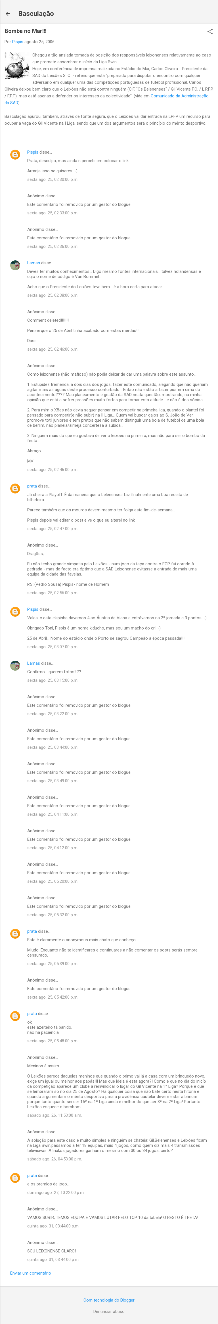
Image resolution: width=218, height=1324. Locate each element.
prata (32, 486)
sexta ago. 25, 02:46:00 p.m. (52, 349)
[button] (210, 32)
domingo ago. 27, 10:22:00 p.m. (56, 1192)
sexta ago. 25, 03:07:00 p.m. (52, 646)
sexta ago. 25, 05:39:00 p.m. (52, 963)
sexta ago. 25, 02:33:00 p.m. (52, 213)
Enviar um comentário (30, 1273)
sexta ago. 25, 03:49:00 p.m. (52, 780)
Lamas (33, 262)
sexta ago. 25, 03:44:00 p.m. (52, 747)
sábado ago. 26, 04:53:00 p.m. (54, 1159)
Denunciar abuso (109, 1311)
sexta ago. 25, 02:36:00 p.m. (52, 246)
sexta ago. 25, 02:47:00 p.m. (52, 528)
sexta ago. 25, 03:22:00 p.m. (52, 713)
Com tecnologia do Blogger (109, 1300)
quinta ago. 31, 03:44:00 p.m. (53, 1226)
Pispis (32, 152)
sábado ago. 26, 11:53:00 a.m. (54, 1115)
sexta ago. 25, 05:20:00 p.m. (52, 881)
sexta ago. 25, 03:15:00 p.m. (52, 680)
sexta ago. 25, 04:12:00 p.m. (52, 847)
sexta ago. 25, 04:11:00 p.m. (52, 814)
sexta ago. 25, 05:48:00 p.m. (52, 1040)
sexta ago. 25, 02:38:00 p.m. (52, 295)
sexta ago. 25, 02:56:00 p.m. (52, 592)
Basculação (36, 14)
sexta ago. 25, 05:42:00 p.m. (52, 997)
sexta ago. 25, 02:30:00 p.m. (52, 179)
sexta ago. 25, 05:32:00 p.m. (52, 914)
